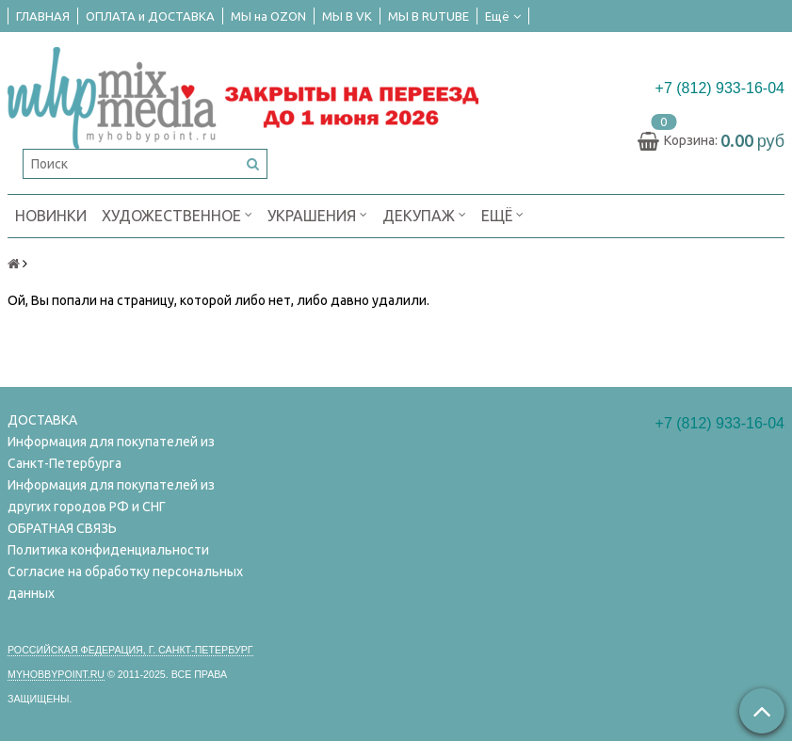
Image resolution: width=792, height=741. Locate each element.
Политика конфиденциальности (108, 549)
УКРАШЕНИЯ (317, 214)
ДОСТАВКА (42, 419)
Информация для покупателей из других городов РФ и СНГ (111, 495)
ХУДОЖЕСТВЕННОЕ (177, 214)
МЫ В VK (347, 16)
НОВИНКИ (51, 215)
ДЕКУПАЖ (424, 214)
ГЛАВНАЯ (43, 16)
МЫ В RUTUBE (428, 16)
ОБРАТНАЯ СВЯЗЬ (62, 528)
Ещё (503, 16)
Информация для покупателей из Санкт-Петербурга (111, 452)
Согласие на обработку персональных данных (125, 582)
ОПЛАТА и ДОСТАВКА (150, 16)
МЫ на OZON (268, 16)
